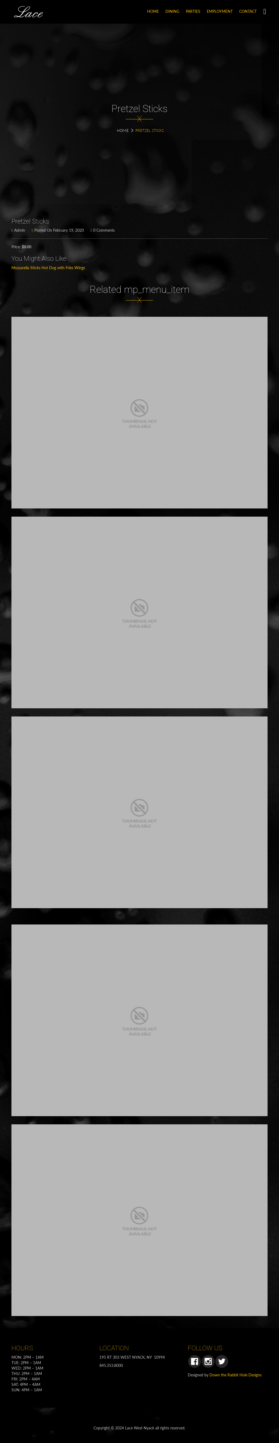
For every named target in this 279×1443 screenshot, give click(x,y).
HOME (153, 11)
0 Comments (102, 230)
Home (123, 130)
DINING (172, 11)
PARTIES (193, 11)
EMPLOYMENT (220, 11)
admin (18, 230)
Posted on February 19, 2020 (58, 230)
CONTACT (248, 11)
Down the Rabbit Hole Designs (236, 1375)
